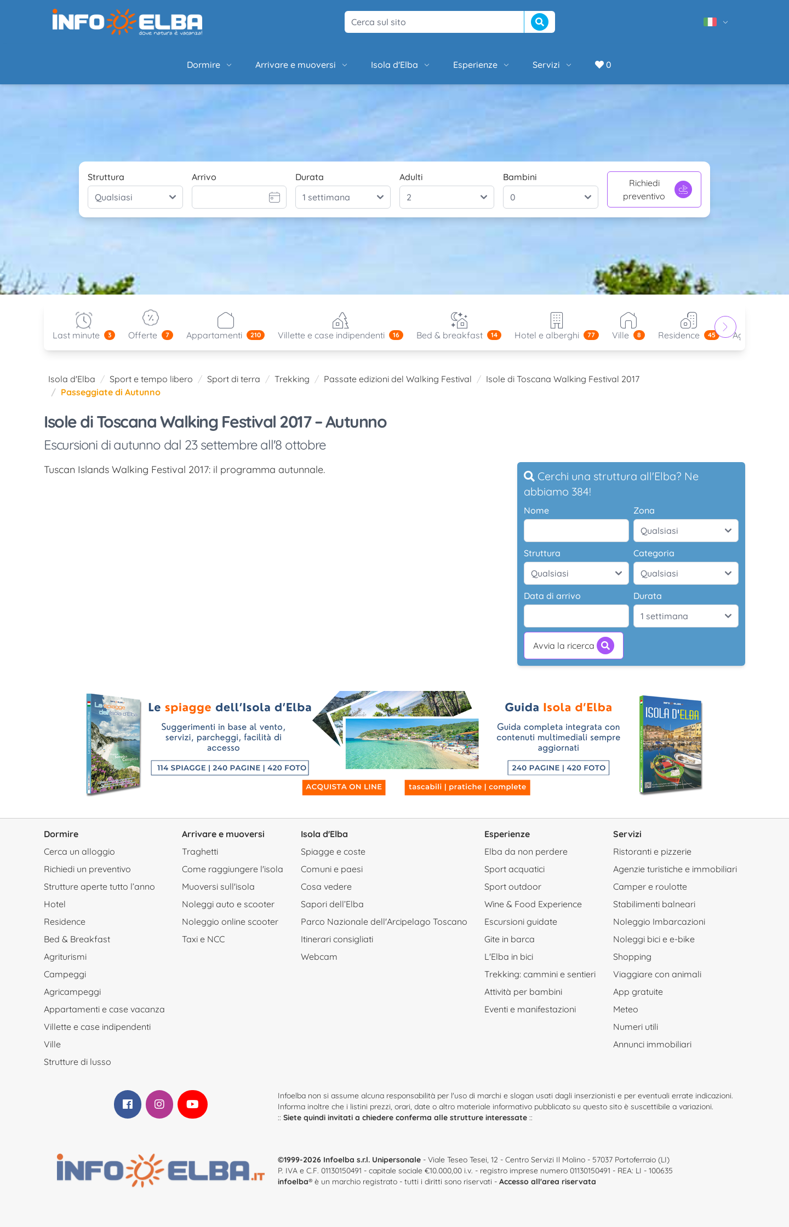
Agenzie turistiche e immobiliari (675, 868)
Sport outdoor (512, 886)
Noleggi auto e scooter (228, 903)
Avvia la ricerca (573, 645)
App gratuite (638, 991)
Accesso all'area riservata (547, 1181)
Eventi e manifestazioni (530, 1009)
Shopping (632, 956)
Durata (309, 176)
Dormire (210, 64)
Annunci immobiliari (652, 1044)
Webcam (319, 956)
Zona (644, 510)
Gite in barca (509, 939)
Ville (52, 1044)
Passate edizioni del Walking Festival (398, 378)
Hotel (55, 903)
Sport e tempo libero (151, 378)
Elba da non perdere (526, 851)
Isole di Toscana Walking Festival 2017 (562, 378)
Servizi (553, 64)
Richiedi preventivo (657, 189)
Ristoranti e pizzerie (652, 851)
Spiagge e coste (333, 851)
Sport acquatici (514, 868)
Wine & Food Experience (533, 903)
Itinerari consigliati (337, 939)
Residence (64, 921)
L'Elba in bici (508, 956)
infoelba (293, 1181)
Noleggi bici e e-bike (654, 939)
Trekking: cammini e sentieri (540, 974)
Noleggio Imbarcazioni (659, 921)
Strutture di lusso (77, 1061)
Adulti (411, 176)
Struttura (106, 176)
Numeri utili (635, 1026)
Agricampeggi (72, 991)
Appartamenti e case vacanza (104, 1009)
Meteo (625, 1009)
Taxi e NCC (203, 939)
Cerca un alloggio (79, 851)
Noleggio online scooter (230, 921)
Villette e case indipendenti (97, 1026)
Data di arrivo (552, 595)
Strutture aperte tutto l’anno (99, 886)
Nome (536, 510)
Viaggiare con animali (657, 974)
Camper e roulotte (650, 886)
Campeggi (65, 974)
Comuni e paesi (332, 868)
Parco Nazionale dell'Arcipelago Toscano (384, 921)
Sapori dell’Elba (332, 903)
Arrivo (204, 176)
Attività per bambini (523, 991)
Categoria (653, 553)
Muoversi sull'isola (218, 886)
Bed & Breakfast (77, 939)
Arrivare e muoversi (302, 64)
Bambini (520, 176)
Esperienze (482, 64)
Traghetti (200, 851)
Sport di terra (233, 378)
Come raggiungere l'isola (232, 868)
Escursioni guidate (520, 921)
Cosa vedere (326, 886)
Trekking (292, 378)
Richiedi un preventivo (87, 868)
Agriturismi (65, 956)
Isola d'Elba (401, 64)
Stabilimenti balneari (654, 903)
